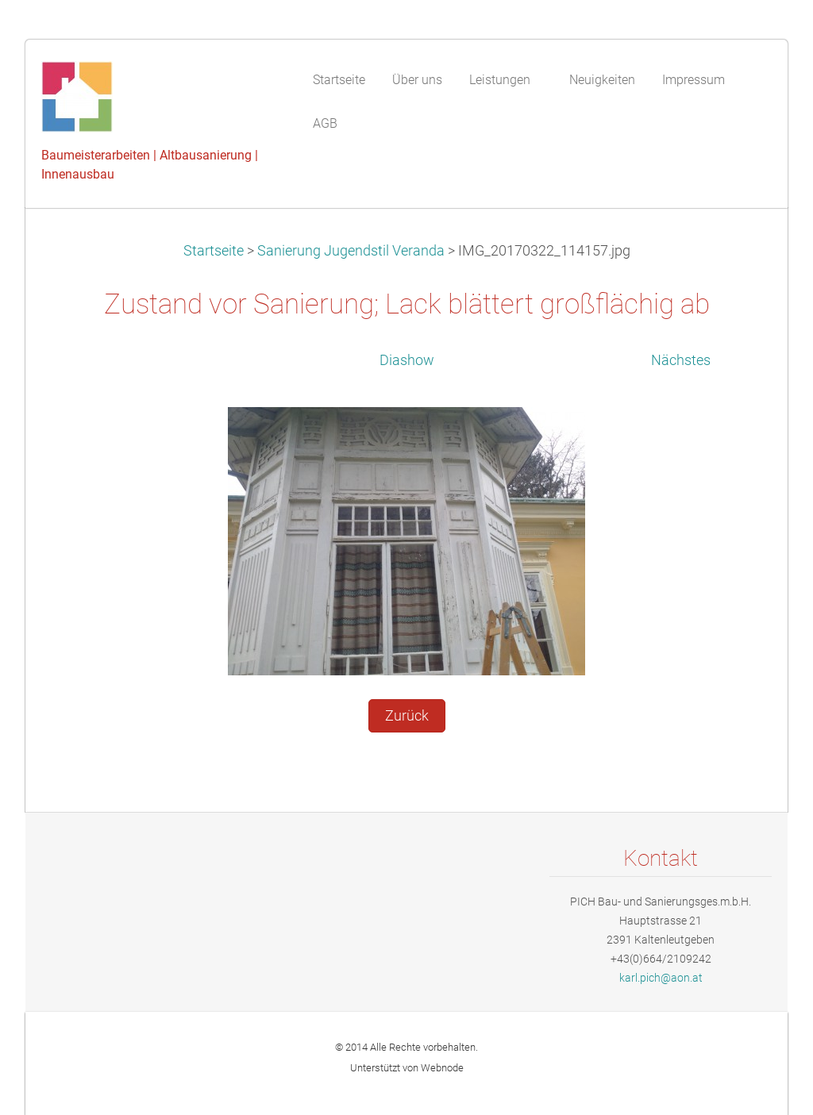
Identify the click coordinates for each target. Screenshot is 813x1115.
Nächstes (681, 360)
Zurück (407, 716)
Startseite (213, 251)
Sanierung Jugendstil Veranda (351, 251)
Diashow (407, 360)
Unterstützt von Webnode (407, 1068)
